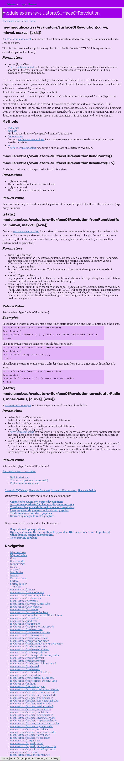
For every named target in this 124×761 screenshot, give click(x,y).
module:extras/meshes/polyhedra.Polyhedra (34, 655)
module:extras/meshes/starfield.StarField (33, 663)
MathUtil (15, 569)
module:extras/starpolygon (25, 740)
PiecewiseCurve (18, 578)
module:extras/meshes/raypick (27, 657)
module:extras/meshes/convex (27, 635)
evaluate (12, 130)
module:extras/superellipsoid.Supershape (33, 746)
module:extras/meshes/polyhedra (28, 652)
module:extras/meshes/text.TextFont (30, 672)
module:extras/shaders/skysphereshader (32, 717)
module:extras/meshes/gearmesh (28, 646)
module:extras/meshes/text (25, 669)
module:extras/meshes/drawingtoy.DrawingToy (36, 643)
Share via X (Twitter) (16, 490)
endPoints (13, 128)
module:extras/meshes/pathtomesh (29, 649)
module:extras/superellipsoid (26, 743)
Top (22, 4)
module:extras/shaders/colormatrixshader (33, 692)
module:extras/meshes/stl (24, 666)
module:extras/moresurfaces (25, 675)
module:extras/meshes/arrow (26, 629)
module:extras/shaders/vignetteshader (31, 726)
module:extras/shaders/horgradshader (31, 698)
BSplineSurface (18, 555)
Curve (13, 558)
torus (10, 145)
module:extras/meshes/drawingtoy (29, 640)
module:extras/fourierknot (24, 618)
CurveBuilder (17, 561)
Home (32, 4)
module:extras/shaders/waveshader (29, 734)
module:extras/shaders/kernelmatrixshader (34, 700)
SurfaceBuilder (18, 583)
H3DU (13, 566)
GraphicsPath (17, 564)
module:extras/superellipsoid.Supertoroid (33, 749)
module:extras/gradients (23, 621)
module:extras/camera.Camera (27, 592)
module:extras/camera (22, 589)
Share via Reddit (87, 490)
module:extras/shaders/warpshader (29, 729)
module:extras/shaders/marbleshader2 (31, 706)
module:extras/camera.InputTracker (30, 595)
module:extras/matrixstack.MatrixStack (32, 626)
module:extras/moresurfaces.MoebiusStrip (33, 680)
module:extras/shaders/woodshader (30, 737)
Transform (16, 586)
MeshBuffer (16, 572)
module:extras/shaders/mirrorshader (30, 709)
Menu (11, 4)
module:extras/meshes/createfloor (29, 638)
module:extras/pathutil (23, 683)
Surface (14, 581)
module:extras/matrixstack (25, 623)
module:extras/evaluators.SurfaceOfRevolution (36, 615)
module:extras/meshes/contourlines (30, 632)
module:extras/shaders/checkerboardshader (34, 689)
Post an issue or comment (24, 483)
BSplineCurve (18, 552)
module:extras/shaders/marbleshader (31, 703)
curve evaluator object (22, 67)
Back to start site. (19, 477)
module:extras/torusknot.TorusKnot (29, 754)
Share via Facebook (39, 490)
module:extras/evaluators (24, 609)
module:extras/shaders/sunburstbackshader (34, 723)
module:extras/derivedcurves (26, 606)
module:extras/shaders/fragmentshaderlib (33, 695)
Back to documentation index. (19, 21)
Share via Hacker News (64, 490)
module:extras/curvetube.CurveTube (30, 603)
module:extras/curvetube (24, 600)
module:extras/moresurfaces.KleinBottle (32, 677)
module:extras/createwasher (25, 598)
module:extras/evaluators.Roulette (29, 612)
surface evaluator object (18, 39)
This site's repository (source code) (29, 480)
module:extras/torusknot (23, 752)
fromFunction (15, 136)
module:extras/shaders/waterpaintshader (33, 732)
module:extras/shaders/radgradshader (31, 715)
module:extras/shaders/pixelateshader (31, 712)
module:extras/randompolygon (27, 686)
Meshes (14, 575)
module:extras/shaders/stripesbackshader (33, 720)
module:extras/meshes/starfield (27, 660)
